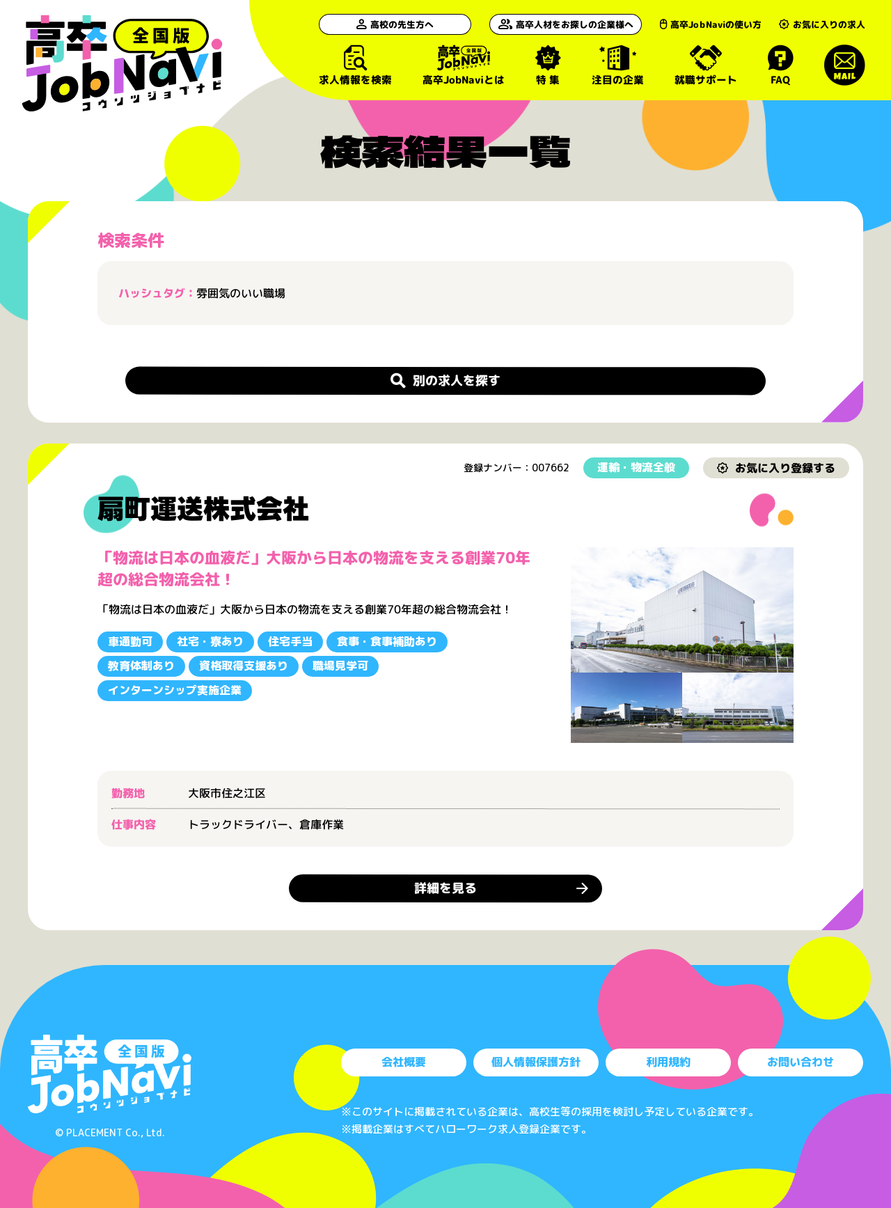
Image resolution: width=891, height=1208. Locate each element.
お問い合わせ (800, 1061)
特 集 (548, 65)
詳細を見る (445, 888)
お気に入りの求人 (822, 24)
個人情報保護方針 (536, 1061)
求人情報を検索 (355, 65)
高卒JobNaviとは (464, 65)
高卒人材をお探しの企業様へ (565, 24)
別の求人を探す (445, 380)
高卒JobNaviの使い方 (711, 24)
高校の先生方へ (395, 24)
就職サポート (706, 65)
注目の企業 (618, 65)
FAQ (781, 65)
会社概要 (403, 1061)
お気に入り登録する (776, 467)
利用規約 (668, 1061)
